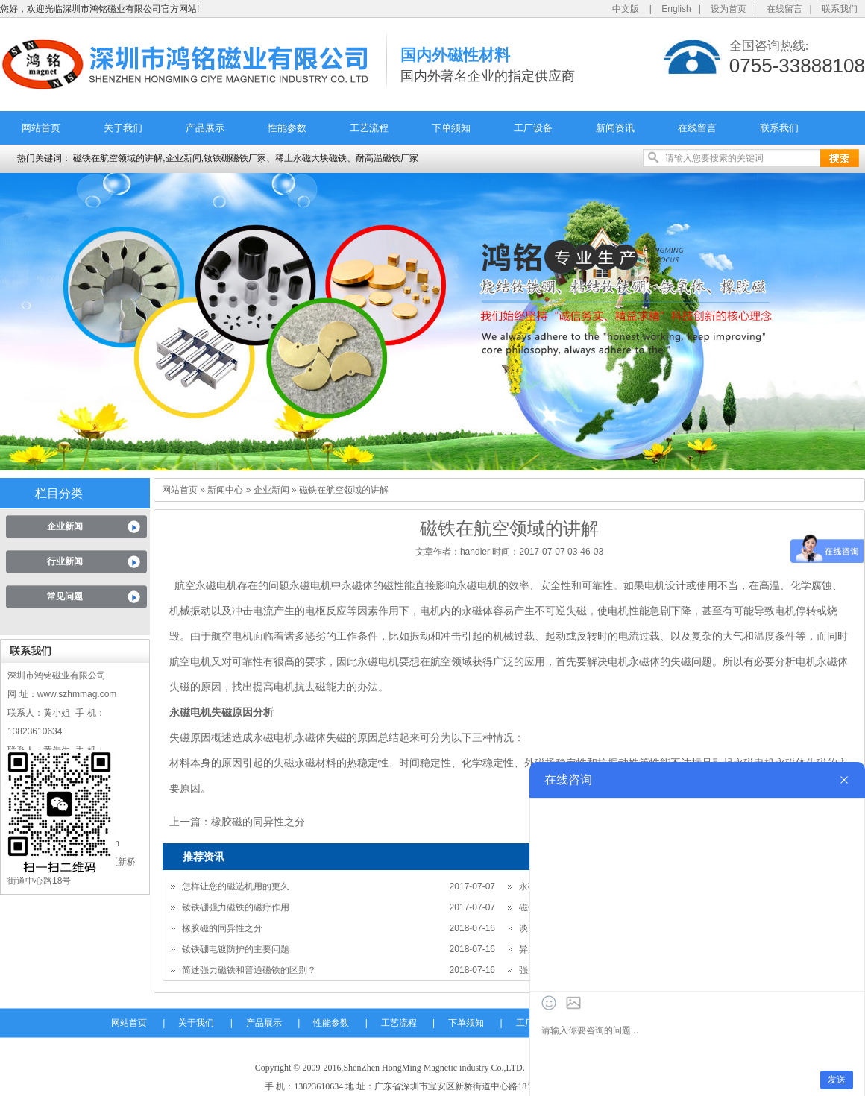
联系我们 (840, 9)
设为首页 (728, 9)
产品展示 (205, 127)
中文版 (625, 9)
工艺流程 (369, 127)
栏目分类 (59, 493)
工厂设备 (533, 127)
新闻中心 (225, 490)
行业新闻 (65, 561)
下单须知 (451, 127)
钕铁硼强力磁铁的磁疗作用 (235, 907)
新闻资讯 (615, 127)
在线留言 (784, 9)
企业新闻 (65, 526)
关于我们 (123, 127)
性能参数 (287, 127)
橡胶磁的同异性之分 (258, 822)
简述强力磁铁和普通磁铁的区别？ (249, 970)
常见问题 (65, 596)
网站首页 (41, 127)
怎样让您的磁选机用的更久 (235, 886)
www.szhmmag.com (77, 694)
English (676, 9)
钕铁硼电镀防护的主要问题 (235, 949)
